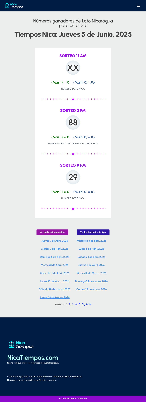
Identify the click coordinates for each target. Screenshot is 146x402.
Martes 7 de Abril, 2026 (54, 248)
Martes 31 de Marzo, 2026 (91, 273)
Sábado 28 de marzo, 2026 (54, 289)
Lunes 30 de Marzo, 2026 (54, 281)
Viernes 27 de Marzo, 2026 (91, 289)
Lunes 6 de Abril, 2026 (91, 248)
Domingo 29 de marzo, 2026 (91, 281)
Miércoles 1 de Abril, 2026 (54, 273)
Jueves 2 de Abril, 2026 (91, 265)
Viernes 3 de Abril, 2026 (54, 265)
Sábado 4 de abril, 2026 (91, 257)
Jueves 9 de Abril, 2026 (54, 240)
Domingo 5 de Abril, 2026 (54, 257)
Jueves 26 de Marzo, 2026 (55, 297)
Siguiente (86, 304)
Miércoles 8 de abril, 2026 (91, 240)
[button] (138, 5)
